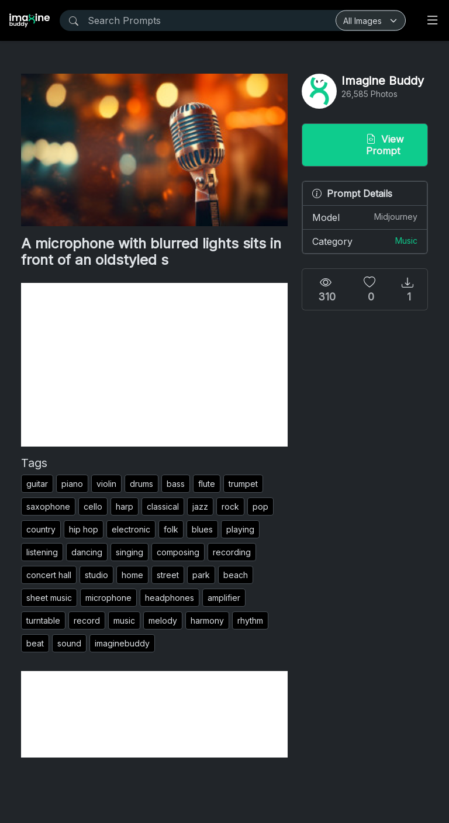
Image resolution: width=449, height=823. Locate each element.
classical (163, 506)
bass (176, 484)
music (124, 620)
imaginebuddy (122, 643)
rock (230, 506)
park (201, 575)
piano (72, 484)
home (132, 575)
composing (178, 552)
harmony (207, 620)
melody (162, 620)
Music (406, 240)
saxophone (48, 506)
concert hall (48, 575)
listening (42, 552)
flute (206, 484)
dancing (86, 552)
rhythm (250, 620)
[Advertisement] (154, 365)
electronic (131, 529)
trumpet (243, 484)
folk (171, 529)
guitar (37, 484)
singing (129, 552)
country (41, 529)
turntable (43, 620)
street (168, 575)
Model (364, 216)
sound (69, 643)
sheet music (49, 598)
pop (260, 506)
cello (93, 506)
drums (141, 484)
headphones (169, 598)
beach (235, 575)
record (87, 620)
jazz (200, 506)
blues (202, 529)
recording (232, 552)
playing (240, 529)
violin (106, 484)
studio (96, 575)
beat (35, 643)
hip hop (83, 529)
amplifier (224, 598)
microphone (108, 598)
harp (124, 506)
